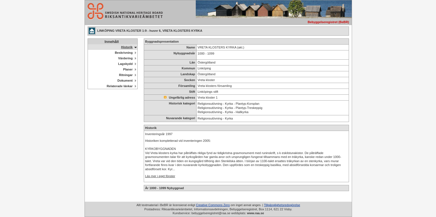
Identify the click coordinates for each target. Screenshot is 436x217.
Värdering (125, 58)
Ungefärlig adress (179, 97)
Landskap (187, 74)
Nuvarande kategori (180, 118)
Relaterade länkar (120, 86)
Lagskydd (125, 63)
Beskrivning (124, 52)
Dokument (125, 80)
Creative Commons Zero (213, 205)
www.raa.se (255, 213)
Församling (186, 85)
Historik (127, 47)
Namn (191, 47)
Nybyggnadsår (184, 53)
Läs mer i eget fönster (160, 176)
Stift (192, 91)
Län (192, 62)
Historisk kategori (182, 103)
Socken (189, 80)
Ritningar (126, 75)
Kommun (188, 68)
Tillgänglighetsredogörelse (282, 205)
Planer (128, 69)
